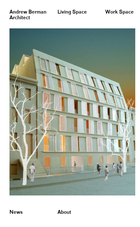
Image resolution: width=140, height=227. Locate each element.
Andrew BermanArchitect (27, 14)
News (16, 212)
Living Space (72, 12)
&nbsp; (6, 2)
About (64, 212)
